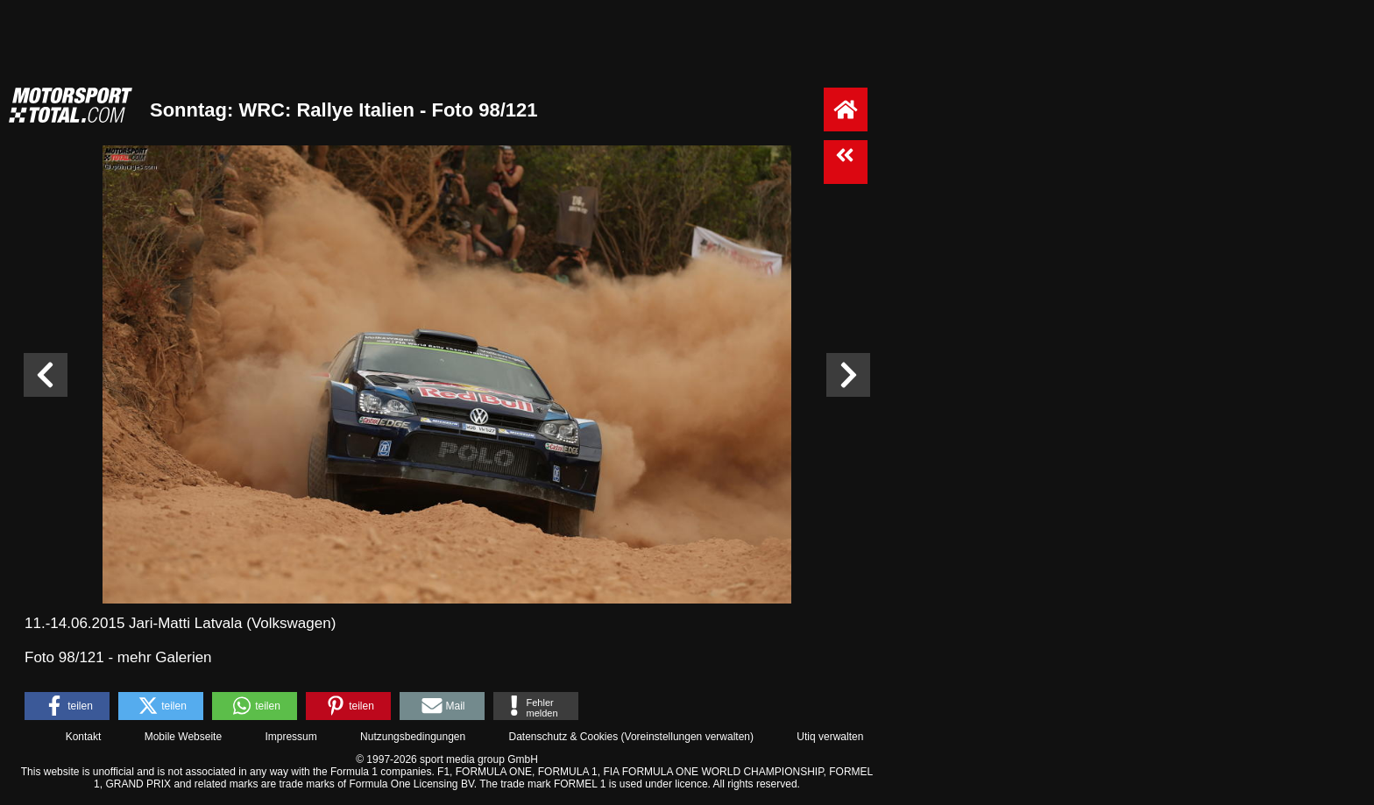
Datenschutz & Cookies (563, 737)
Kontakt (84, 737)
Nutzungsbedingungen (412, 737)
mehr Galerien (164, 657)
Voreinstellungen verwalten (687, 737)
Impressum (290, 737)
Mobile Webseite (184, 737)
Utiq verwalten (830, 737)
